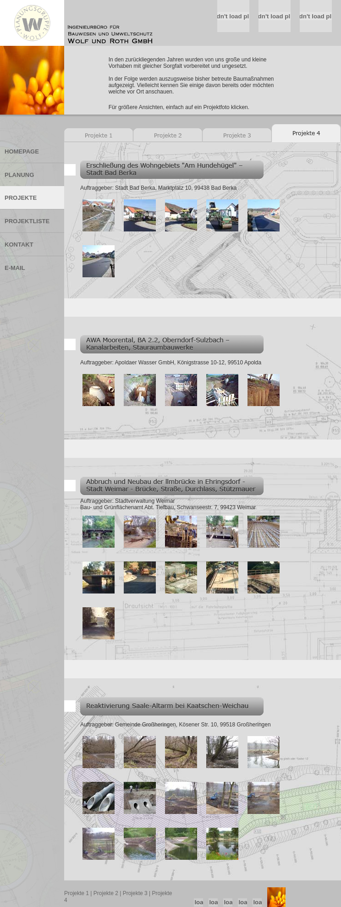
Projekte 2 (106, 893)
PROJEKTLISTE (27, 221)
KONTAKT (19, 244)
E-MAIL (15, 267)
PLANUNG (19, 174)
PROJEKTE (21, 197)
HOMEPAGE (22, 151)
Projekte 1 (76, 893)
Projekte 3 (135, 893)
